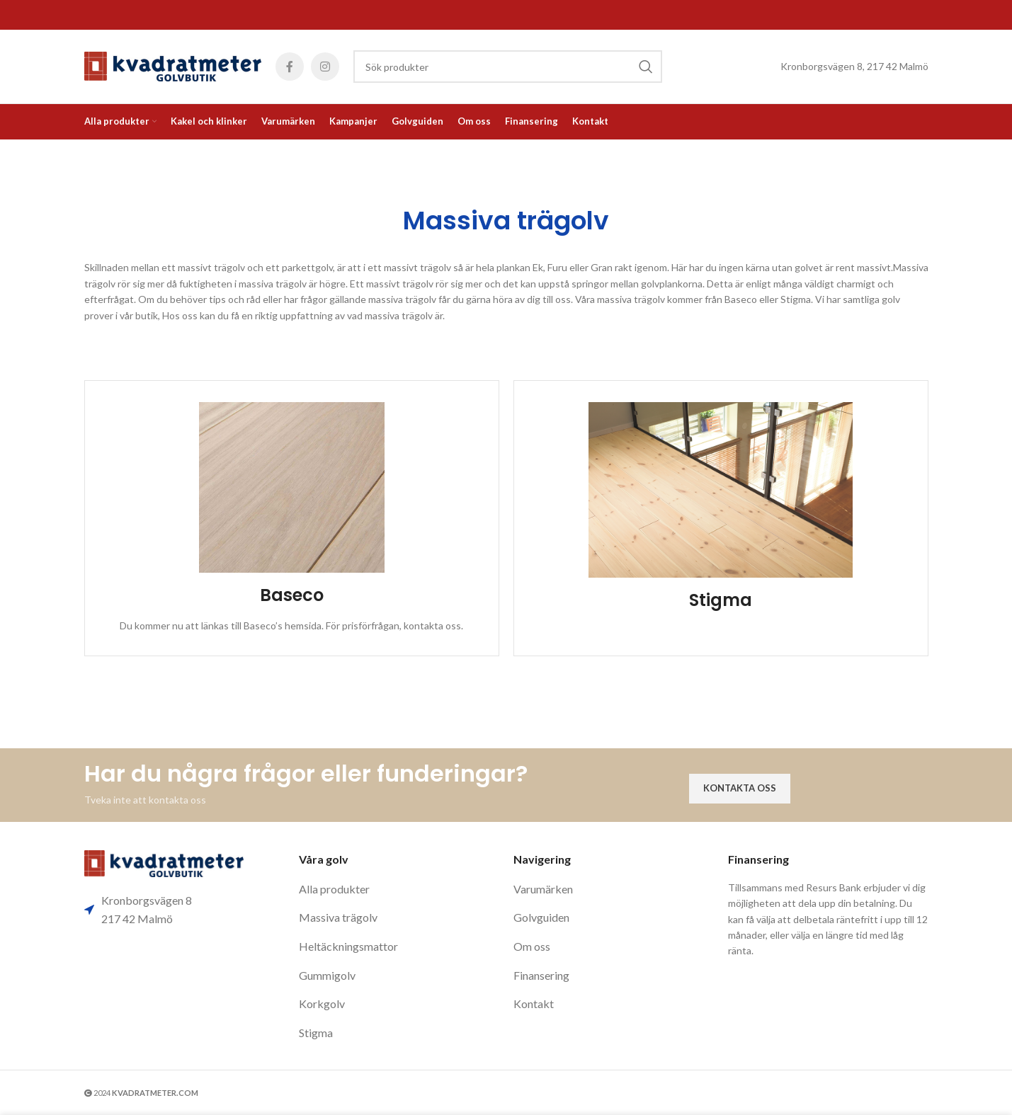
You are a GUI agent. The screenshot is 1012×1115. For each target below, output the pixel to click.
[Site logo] (172, 65)
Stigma (720, 600)
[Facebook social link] (289, 66)
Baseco (292, 595)
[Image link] (164, 863)
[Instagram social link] (325, 66)
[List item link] (399, 889)
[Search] (508, 66)
